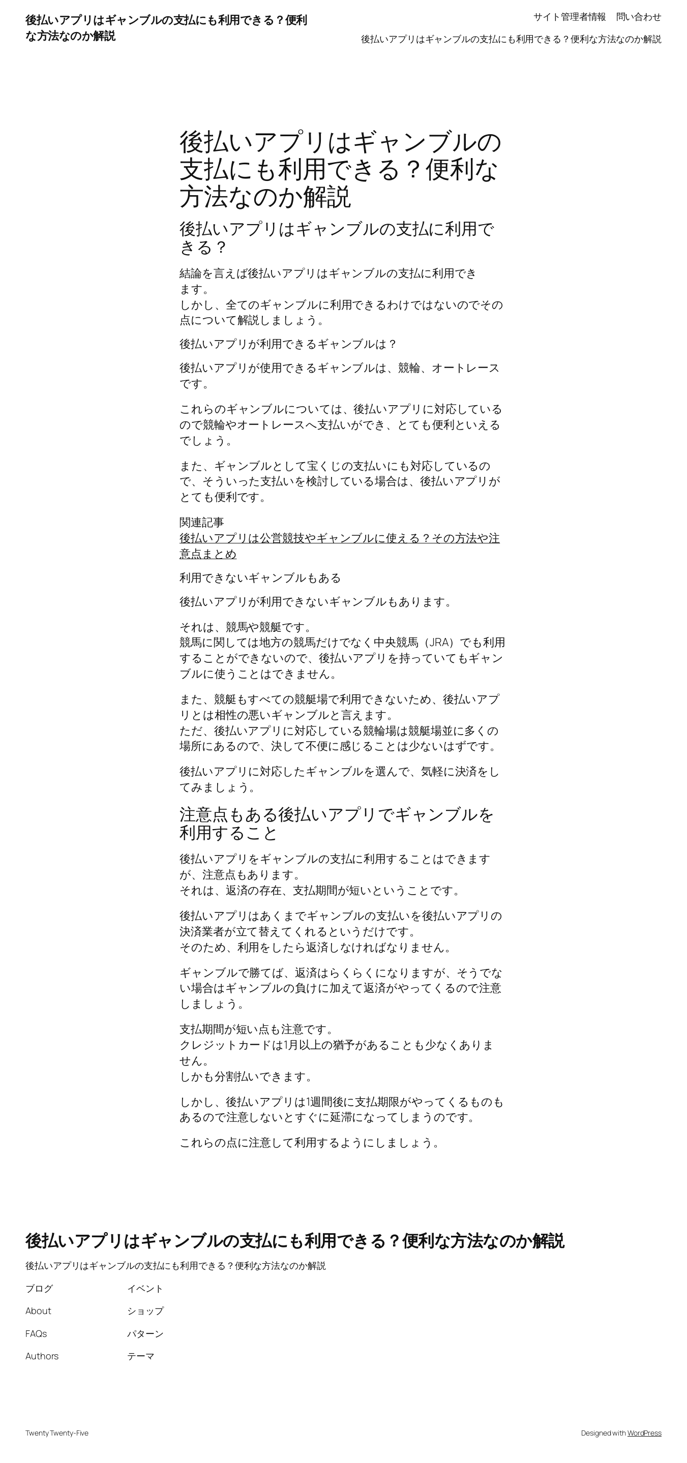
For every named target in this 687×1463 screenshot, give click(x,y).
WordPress (645, 1433)
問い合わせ (639, 16)
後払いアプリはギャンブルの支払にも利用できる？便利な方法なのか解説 (511, 39)
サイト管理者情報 (569, 16)
